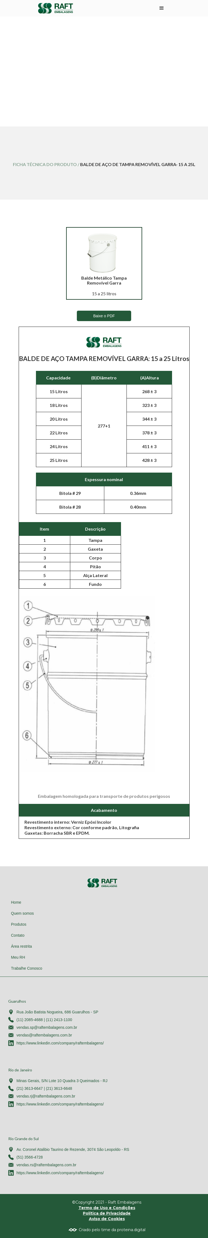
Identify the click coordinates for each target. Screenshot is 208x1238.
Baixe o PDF (104, 316)
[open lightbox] (104, 253)
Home (16, 902)
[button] (161, 8)
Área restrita (21, 946)
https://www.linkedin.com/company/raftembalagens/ (60, 1043)
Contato (17, 935)
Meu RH (18, 957)
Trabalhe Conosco (26, 968)
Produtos (18, 924)
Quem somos (22, 913)
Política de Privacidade (107, 1213)
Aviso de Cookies (107, 1218)
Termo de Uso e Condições (106, 1207)
